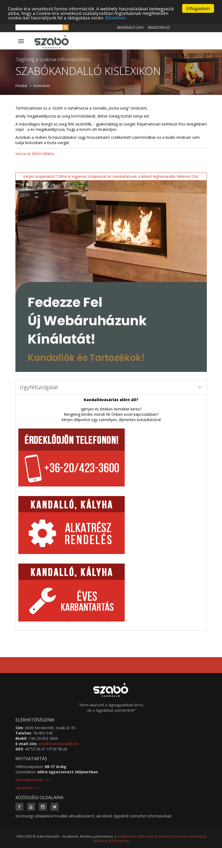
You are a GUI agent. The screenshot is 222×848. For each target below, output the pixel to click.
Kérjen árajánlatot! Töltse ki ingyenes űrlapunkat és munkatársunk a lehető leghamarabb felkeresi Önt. (111, 176)
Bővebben (115, 17)
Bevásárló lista (130, 27)
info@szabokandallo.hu (58, 743)
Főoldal (21, 85)
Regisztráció (159, 27)
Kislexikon (41, 85)
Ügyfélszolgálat (110, 387)
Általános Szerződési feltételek (180, 836)
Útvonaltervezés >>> (33, 779)
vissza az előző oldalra (34, 153)
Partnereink (120, 841)
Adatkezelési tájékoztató (135, 836)
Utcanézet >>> (27, 787)
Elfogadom (198, 8)
